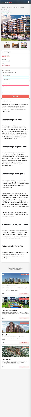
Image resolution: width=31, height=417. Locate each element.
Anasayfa (3, 7)
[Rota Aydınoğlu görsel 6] (24, 45)
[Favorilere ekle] (3, 274)
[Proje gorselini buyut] (15, 28)
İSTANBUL (15, 7)
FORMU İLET (15, 96)
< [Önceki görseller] (1, 45)
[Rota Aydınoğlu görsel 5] (15, 45)
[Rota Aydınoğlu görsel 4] (7, 45)
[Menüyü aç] (28, 2)
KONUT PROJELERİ (9, 7)
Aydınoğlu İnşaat (5, 56)
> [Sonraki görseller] (29, 45)
